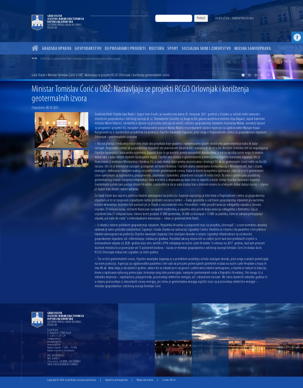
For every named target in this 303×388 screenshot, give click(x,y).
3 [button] (256, 75)
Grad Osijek (38, 75)
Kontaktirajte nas (243, 18)
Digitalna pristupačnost (116, 380)
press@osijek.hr (54, 341)
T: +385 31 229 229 (56, 336)
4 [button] (262, 75)
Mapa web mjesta (145, 380)
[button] (297, 37)
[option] (151, 39)
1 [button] (243, 75)
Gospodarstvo (88, 49)
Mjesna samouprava (252, 49)
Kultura (156, 49)
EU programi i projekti (125, 49)
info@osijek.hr (54, 339)
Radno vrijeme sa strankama (60, 350)
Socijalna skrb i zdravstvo (206, 49)
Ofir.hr (173, 380)
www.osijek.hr (54, 344)
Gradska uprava (57, 49)
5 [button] (268, 75)
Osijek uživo (222, 18)
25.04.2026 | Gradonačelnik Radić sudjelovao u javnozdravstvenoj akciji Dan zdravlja (80, 58)
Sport (172, 49)
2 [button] (249, 75)
